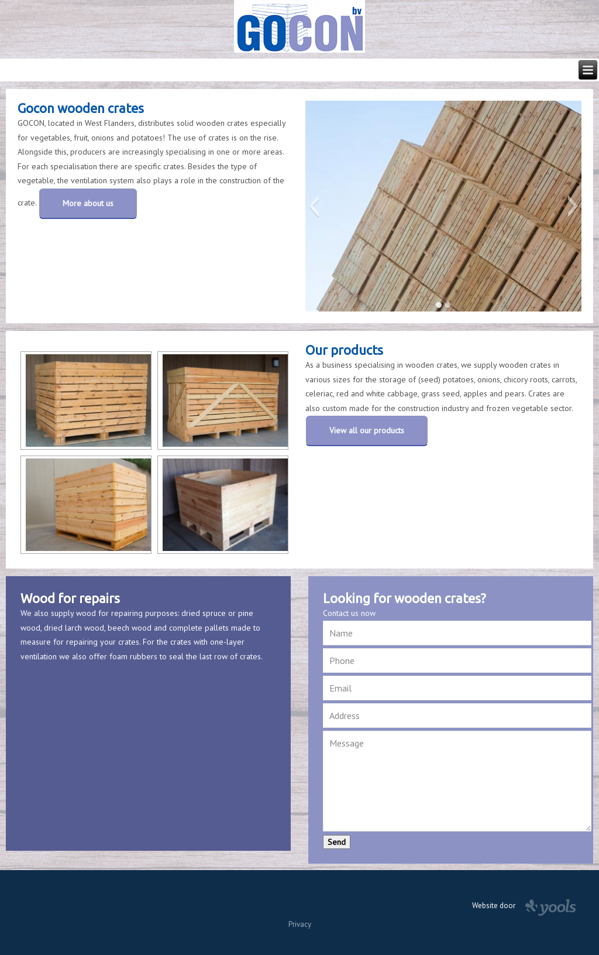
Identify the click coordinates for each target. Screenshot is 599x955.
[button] (313, 206)
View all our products (366, 430)
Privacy (299, 924)
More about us (88, 203)
